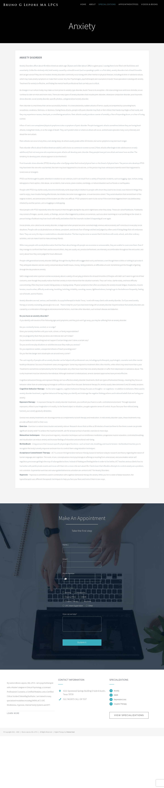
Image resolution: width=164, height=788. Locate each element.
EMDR (83, 597)
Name (66, 544)
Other (90, 605)
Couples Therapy (71, 601)
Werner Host (70, 732)
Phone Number (68, 573)
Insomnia (87, 601)
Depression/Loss (120, 699)
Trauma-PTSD (70, 597)
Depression (80, 592)
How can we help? (70, 614)
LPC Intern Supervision (74, 605)
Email (65, 559)
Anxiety (68, 592)
